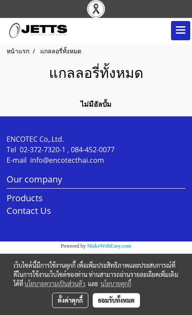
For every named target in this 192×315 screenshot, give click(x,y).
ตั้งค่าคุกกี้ (70, 300)
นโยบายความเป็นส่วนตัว (54, 283)
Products (25, 198)
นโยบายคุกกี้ (116, 283)
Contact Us (29, 211)
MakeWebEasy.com (109, 246)
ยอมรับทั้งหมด (116, 300)
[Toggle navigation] (180, 30)
